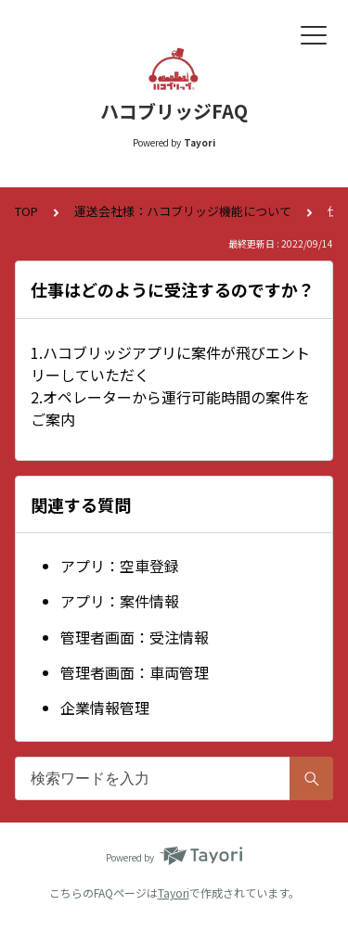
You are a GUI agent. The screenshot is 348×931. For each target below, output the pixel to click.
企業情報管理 (104, 707)
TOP (26, 211)
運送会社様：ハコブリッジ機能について (182, 211)
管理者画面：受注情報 (134, 637)
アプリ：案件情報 (119, 601)
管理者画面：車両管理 (134, 672)
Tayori (173, 892)
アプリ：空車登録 (119, 566)
